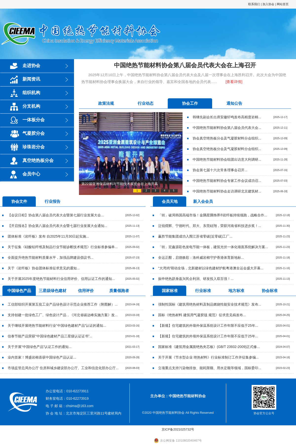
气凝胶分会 (33, 133)
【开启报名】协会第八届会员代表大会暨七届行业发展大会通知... (57, 226)
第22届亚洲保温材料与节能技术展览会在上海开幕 (119, 184)
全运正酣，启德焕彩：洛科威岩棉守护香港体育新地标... (201, 257)
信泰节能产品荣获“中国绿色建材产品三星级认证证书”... (50, 336)
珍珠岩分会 (33, 146)
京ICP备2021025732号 (178, 429)
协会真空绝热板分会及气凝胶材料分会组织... (227, 138)
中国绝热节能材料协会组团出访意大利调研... (227, 159)
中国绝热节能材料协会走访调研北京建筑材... (227, 191)
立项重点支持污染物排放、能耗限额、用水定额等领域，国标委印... (209, 368)
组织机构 (31, 92)
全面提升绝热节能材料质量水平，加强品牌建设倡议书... (50, 257)
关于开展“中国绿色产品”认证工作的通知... (40, 347)
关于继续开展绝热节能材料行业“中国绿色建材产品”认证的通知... (57, 325)
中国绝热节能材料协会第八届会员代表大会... (227, 128)
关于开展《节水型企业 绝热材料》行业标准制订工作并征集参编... (208, 357)
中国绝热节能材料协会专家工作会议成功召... (227, 181)
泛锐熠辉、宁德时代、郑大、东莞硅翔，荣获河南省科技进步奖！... (209, 226)
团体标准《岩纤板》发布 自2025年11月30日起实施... (48, 236)
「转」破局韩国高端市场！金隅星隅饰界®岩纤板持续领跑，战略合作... (212, 215)
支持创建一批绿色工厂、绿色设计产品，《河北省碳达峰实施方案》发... (63, 315)
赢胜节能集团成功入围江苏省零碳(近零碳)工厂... (195, 236)
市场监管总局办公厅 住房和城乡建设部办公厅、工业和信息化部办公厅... (63, 368)
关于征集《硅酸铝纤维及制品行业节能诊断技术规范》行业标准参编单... (63, 247)
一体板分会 (33, 119)
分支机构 (31, 106)
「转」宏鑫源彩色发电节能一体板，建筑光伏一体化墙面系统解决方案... (213, 247)
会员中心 (31, 174)
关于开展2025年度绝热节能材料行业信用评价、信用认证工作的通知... (61, 279)
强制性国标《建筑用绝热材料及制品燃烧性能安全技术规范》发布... (209, 304)
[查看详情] (233, 82)
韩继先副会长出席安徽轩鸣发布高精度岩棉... (227, 117)
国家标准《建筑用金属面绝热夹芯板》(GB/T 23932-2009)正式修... (209, 347)
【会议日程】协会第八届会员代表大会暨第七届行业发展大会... (56, 215)
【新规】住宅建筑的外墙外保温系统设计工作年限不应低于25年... (208, 325)
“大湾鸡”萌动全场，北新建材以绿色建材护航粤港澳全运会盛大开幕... (210, 268)
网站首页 (283, 4)
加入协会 (268, 4)
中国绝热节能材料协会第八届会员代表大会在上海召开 (185, 65)
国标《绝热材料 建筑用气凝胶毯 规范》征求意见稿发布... (202, 315)
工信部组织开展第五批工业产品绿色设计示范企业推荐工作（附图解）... (63, 304)
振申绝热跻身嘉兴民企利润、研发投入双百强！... (196, 279)
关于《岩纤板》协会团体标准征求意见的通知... (44, 268)
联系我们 (254, 4)
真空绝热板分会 (38, 160)
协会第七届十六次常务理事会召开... (220, 170)
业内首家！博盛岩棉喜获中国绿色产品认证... (42, 357)
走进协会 (31, 65)
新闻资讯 (31, 79)
